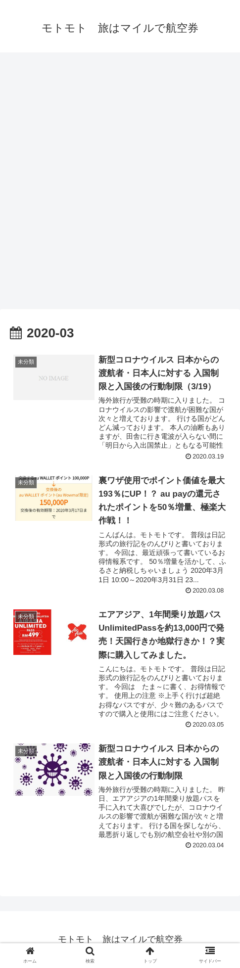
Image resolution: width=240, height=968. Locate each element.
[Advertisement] (120, 184)
